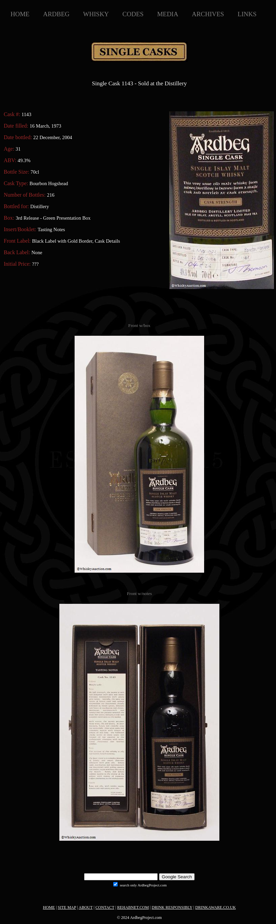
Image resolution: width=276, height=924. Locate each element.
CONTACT (105, 907)
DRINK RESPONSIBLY (172, 907)
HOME (20, 14)
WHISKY (96, 14)
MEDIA (167, 14)
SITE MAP (67, 907)
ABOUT (86, 907)
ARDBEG (56, 14)
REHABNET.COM (133, 907)
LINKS (247, 14)
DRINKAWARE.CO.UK (215, 907)
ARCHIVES (208, 14)
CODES (132, 14)
